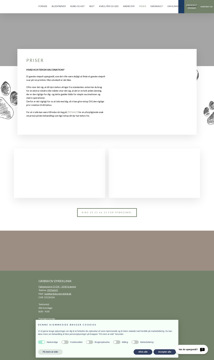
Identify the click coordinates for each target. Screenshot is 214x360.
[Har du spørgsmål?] (191, 349)
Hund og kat (77, 6)
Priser (142, 6)
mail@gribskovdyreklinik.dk (57, 293)
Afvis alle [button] (142, 352)
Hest (92, 6)
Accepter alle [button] (164, 352)
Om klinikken (174, 6)
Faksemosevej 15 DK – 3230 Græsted (57, 286)
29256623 (72, 112)
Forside (42, 6)
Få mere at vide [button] (50, 352)
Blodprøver (59, 6)
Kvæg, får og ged (109, 6)
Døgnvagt (157, 6)
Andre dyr (128, 6)
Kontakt (192, 6)
